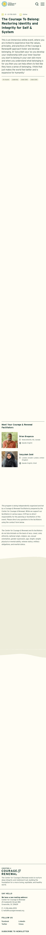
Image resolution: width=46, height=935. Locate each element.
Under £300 (34, 80)
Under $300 (24, 80)
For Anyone (6, 80)
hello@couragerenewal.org (13, 894)
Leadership (15, 80)
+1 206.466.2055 (10, 892)
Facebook (5, 905)
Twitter (4, 908)
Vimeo (21, 908)
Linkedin (22, 905)
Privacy (19, 924)
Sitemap (27, 924)
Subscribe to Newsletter (15, 915)
